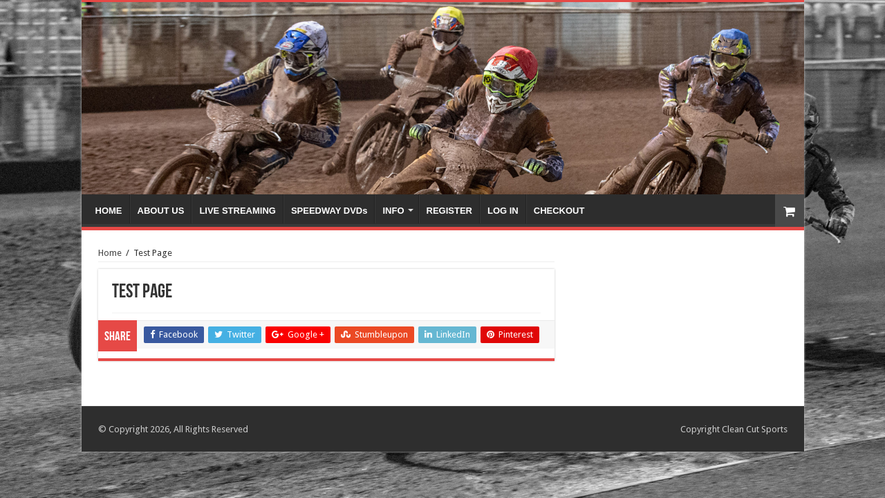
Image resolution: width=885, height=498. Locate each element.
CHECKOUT (559, 210)
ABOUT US (161, 210)
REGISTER (449, 210)
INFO (393, 210)
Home (110, 253)
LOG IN (503, 210)
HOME (108, 210)
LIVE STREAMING (237, 210)
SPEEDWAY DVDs (329, 210)
